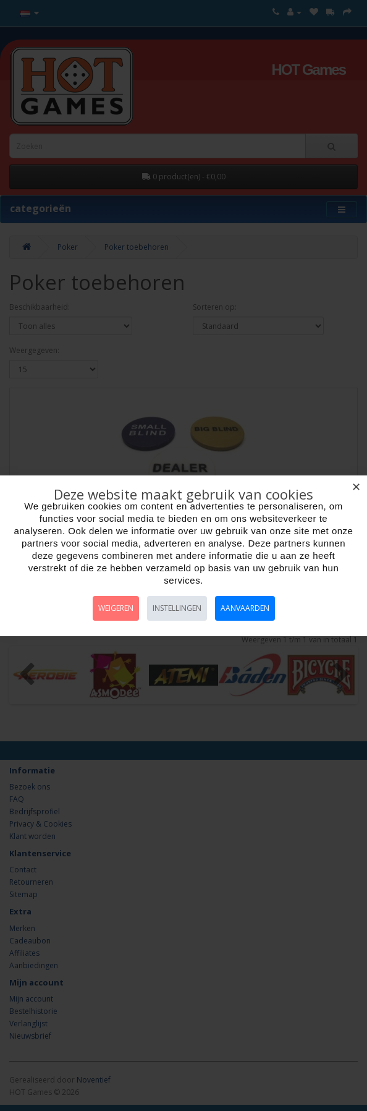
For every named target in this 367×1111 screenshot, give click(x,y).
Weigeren (115, 608)
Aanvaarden (245, 608)
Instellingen (177, 608)
